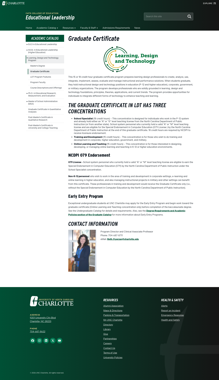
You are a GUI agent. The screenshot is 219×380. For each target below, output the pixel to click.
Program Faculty (38, 82)
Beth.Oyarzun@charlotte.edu (123, 239)
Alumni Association (113, 306)
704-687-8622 (37, 331)
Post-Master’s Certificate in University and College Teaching (43, 126)
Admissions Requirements (116, 28)
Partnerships (110, 338)
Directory (108, 324)
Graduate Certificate (39, 71)
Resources (68, 28)
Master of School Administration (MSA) (43, 102)
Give (105, 334)
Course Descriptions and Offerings (46, 88)
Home (29, 28)
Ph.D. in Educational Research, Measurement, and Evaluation (42, 94)
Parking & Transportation (116, 315)
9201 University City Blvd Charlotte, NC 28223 (43, 319)
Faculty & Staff (88, 28)
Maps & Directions (112, 310)
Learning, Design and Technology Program (43, 59)
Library (107, 329)
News (137, 28)
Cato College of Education (42, 13)
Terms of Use (110, 352)
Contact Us (109, 348)
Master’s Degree (37, 66)
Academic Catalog (46, 28)
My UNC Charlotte (112, 320)
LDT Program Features (40, 77)
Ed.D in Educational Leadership (42, 44)
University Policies (112, 357)
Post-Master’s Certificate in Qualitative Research (40, 118)
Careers (107, 343)
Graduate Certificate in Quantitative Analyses (44, 110)
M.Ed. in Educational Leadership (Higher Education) (43, 51)
